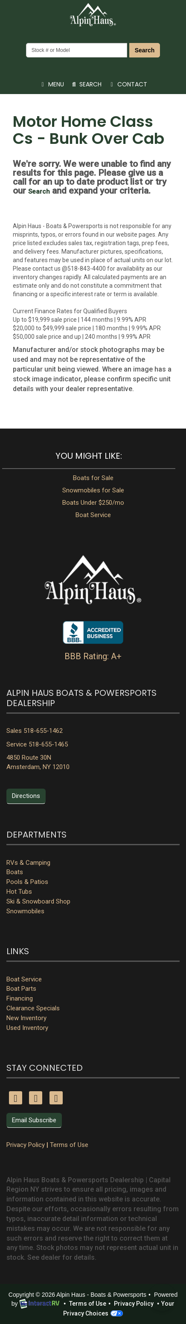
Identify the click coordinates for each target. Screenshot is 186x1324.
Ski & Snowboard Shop (38, 901)
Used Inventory (27, 1028)
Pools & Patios (27, 882)
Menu (52, 86)
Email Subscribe (34, 1120)
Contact (127, 86)
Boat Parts (21, 988)
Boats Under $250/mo (93, 502)
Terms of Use (69, 1145)
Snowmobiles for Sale (93, 490)
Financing (19, 998)
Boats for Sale (93, 478)
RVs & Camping (28, 862)
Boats (14, 872)
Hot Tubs (19, 891)
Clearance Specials (33, 1008)
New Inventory (26, 1018)
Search (145, 50)
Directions (26, 796)
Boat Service (93, 515)
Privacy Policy (25, 1145)
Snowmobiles (25, 911)
